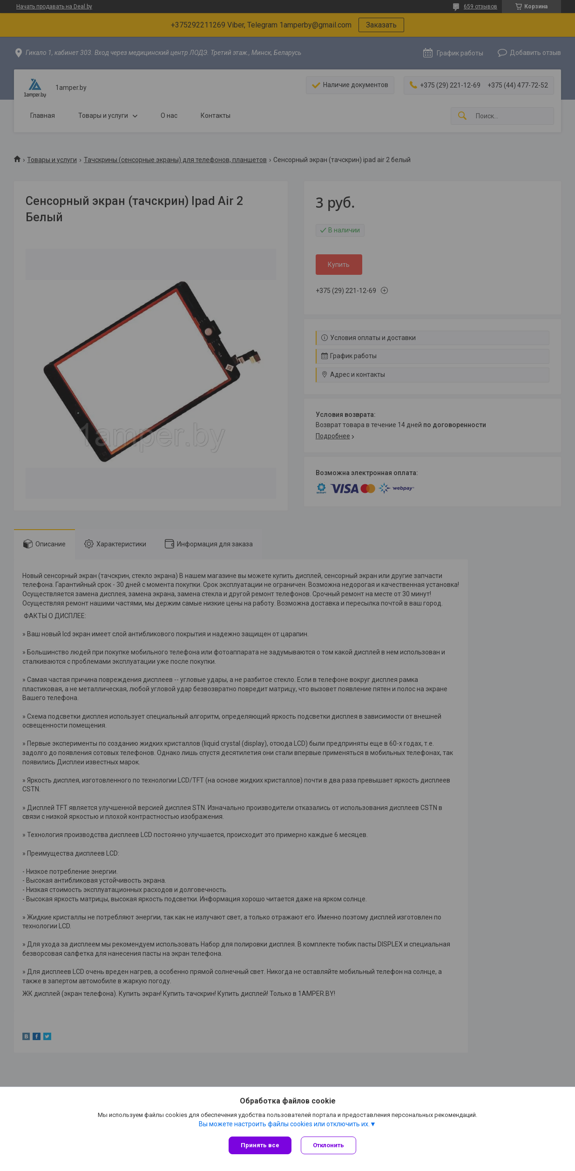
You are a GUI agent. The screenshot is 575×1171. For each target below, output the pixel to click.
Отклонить (328, 1145)
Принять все (260, 1145)
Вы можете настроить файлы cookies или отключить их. (284, 1124)
